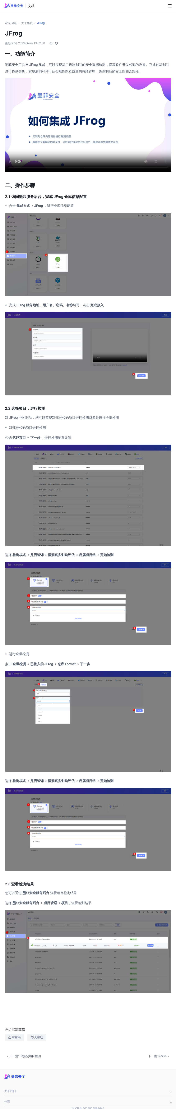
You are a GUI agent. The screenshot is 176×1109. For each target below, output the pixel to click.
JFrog (41, 23)
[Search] (162, 6)
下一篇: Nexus (159, 1056)
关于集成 (27, 23)
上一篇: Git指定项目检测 (23, 1056)
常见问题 (11, 23)
